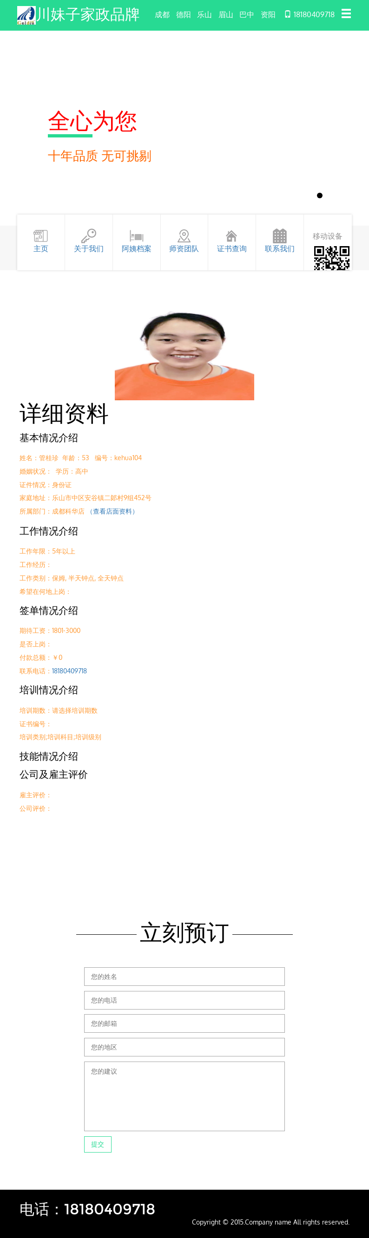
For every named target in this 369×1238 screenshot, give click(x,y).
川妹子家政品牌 (88, 14)
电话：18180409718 (87, 1209)
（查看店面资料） (112, 511)
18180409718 (69, 670)
